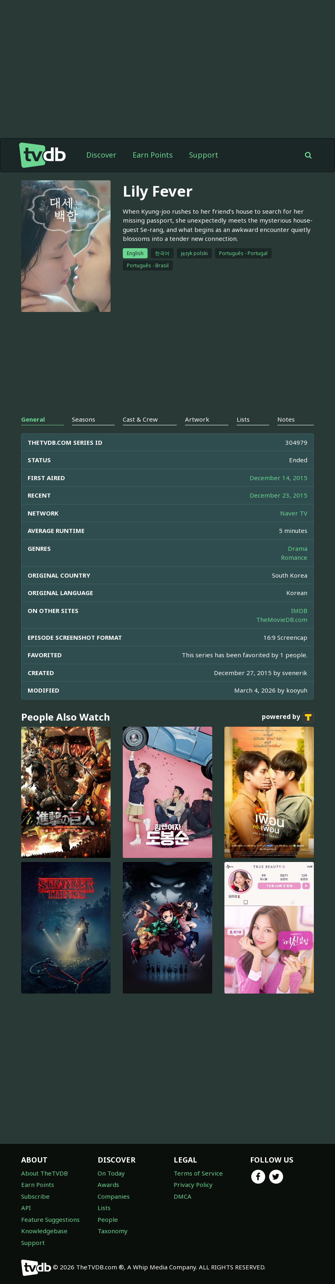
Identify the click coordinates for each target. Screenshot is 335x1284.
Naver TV (293, 513)
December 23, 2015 (278, 495)
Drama (297, 548)
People (108, 1219)
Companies (114, 1196)
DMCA (182, 1196)
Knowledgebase (44, 1231)
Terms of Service (198, 1173)
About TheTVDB (44, 1173)
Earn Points (153, 155)
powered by (288, 717)
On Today (111, 1173)
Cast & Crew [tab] (140, 419)
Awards (108, 1184)
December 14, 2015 (278, 478)
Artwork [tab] (197, 419)
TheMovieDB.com (281, 619)
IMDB (299, 610)
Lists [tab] (243, 419)
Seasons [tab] (83, 419)
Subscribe (35, 1196)
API (26, 1208)
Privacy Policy (193, 1184)
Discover (101, 155)
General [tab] (33, 419)
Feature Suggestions (50, 1219)
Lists (104, 1208)
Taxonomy (113, 1231)
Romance (294, 557)
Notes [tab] (286, 419)
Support (203, 155)
